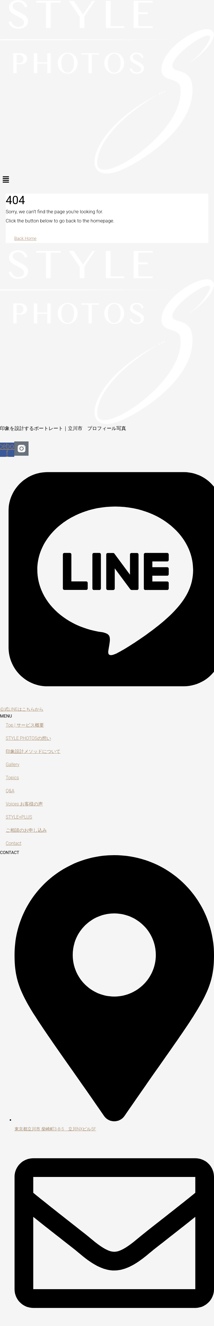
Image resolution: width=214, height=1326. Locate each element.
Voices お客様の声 (25, 804)
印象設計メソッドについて (35, 751)
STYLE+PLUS (20, 817)
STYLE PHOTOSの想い (30, 738)
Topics (13, 778)
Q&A (10, 791)
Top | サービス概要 (26, 725)
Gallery (13, 765)
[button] (107, 180)
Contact (14, 843)
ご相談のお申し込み (27, 830)
